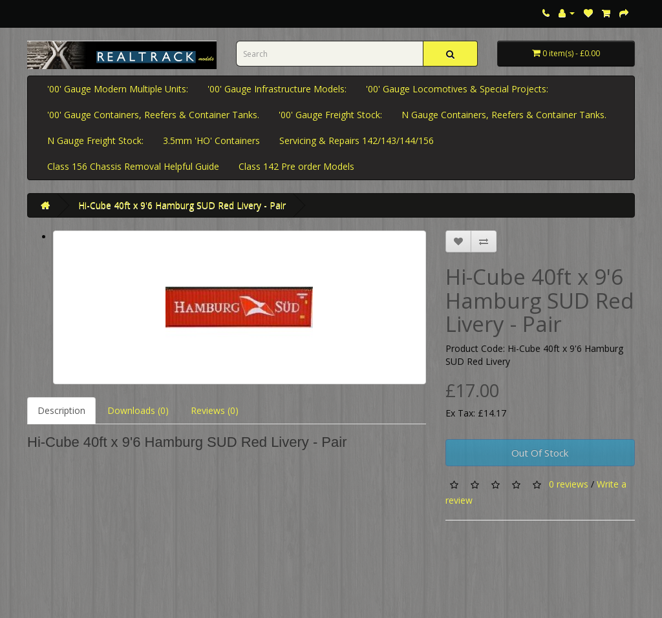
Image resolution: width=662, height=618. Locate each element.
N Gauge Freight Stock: (95, 140)
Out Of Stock (539, 452)
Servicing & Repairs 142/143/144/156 (356, 140)
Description (61, 410)
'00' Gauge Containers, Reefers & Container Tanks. (153, 114)
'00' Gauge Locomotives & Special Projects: (457, 89)
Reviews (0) (215, 410)
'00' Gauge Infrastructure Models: (277, 89)
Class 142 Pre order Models (296, 166)
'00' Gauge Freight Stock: (330, 114)
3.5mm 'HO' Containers (211, 140)
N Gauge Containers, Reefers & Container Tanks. (503, 114)
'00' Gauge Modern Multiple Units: (117, 89)
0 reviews (568, 484)
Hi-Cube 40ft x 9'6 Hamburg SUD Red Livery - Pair (182, 205)
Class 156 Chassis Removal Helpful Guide (133, 166)
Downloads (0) (138, 410)
